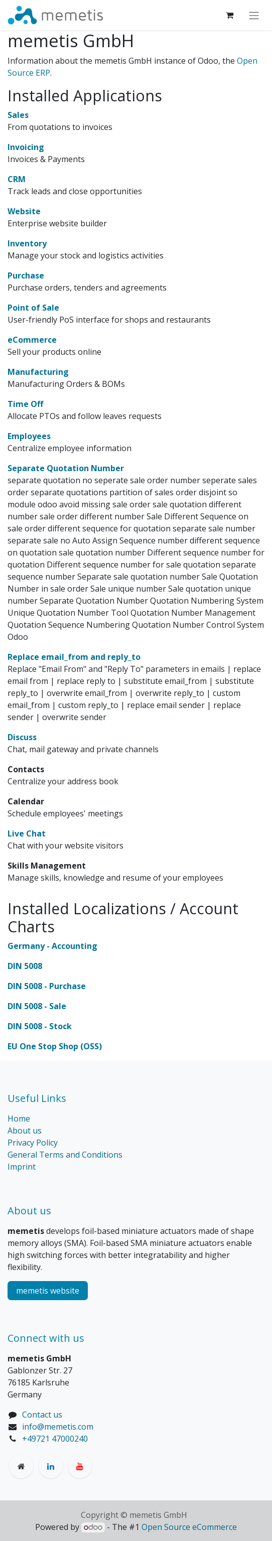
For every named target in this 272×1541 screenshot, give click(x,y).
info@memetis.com (57, 1426)
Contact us (42, 1414)
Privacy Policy (33, 1142)
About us (25, 1130)
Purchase (26, 275)
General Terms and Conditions (65, 1154)
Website (24, 211)
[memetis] (21, 1466)
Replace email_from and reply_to (74, 656)
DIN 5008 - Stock (40, 1026)
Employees (29, 436)
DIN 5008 (25, 965)
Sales (18, 114)
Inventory (27, 243)
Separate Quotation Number (66, 468)
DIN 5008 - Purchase (47, 986)
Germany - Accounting (52, 945)
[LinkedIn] (51, 1466)
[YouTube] (80, 1466)
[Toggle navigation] (253, 15)
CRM (17, 179)
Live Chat (27, 833)
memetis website (47, 1290)
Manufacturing (38, 371)
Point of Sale (33, 307)
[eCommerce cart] (229, 15)
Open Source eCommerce (189, 1526)
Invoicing (26, 147)
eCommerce (32, 339)
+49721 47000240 (55, 1438)
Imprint (22, 1166)
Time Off (25, 403)
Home (19, 1118)
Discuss (22, 737)
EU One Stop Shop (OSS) (55, 1046)
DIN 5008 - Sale (37, 1006)
